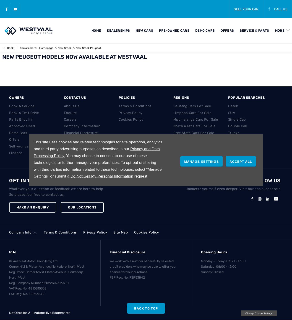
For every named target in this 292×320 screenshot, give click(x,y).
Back (10, 48)
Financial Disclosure (81, 133)
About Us (72, 106)
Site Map (120, 232)
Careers (70, 119)
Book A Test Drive (24, 113)
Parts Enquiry (20, 119)
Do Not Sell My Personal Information (101, 176)
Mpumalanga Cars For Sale (195, 119)
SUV (231, 113)
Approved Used (22, 126)
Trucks (233, 133)
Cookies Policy (131, 119)
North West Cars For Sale (194, 126)
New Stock (64, 48)
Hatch (233, 106)
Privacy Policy (130, 113)
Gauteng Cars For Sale (192, 106)
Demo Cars (18, 133)
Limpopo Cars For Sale (192, 113)
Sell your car (19, 146)
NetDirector (18, 313)
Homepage (46, 48)
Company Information (82, 126)
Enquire (70, 113)
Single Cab (237, 119)
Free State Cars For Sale (193, 133)
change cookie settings (259, 313)
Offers (14, 139)
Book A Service (21, 106)
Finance (15, 153)
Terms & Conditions (135, 106)
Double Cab (237, 126)
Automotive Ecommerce (52, 313)
